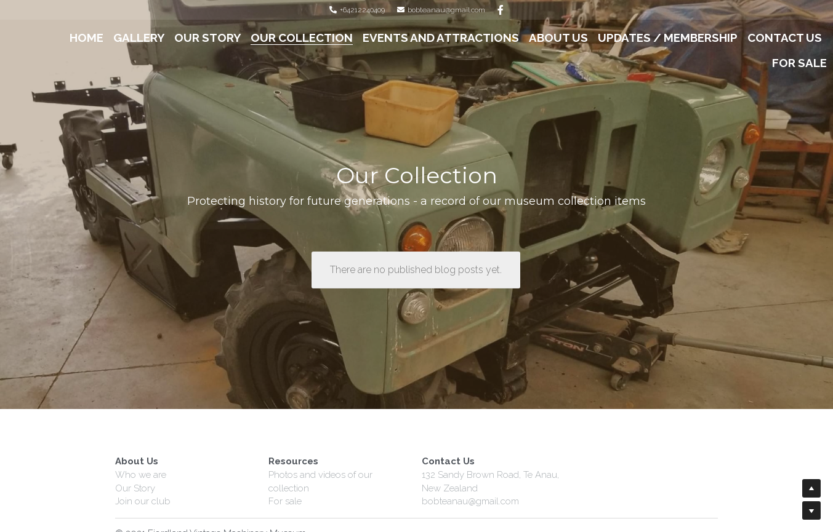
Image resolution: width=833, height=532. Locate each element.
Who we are (140, 474)
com (510, 501)
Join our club (143, 501)
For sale (285, 501)
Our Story (135, 488)
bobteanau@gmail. (461, 501)
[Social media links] (500, 10)
